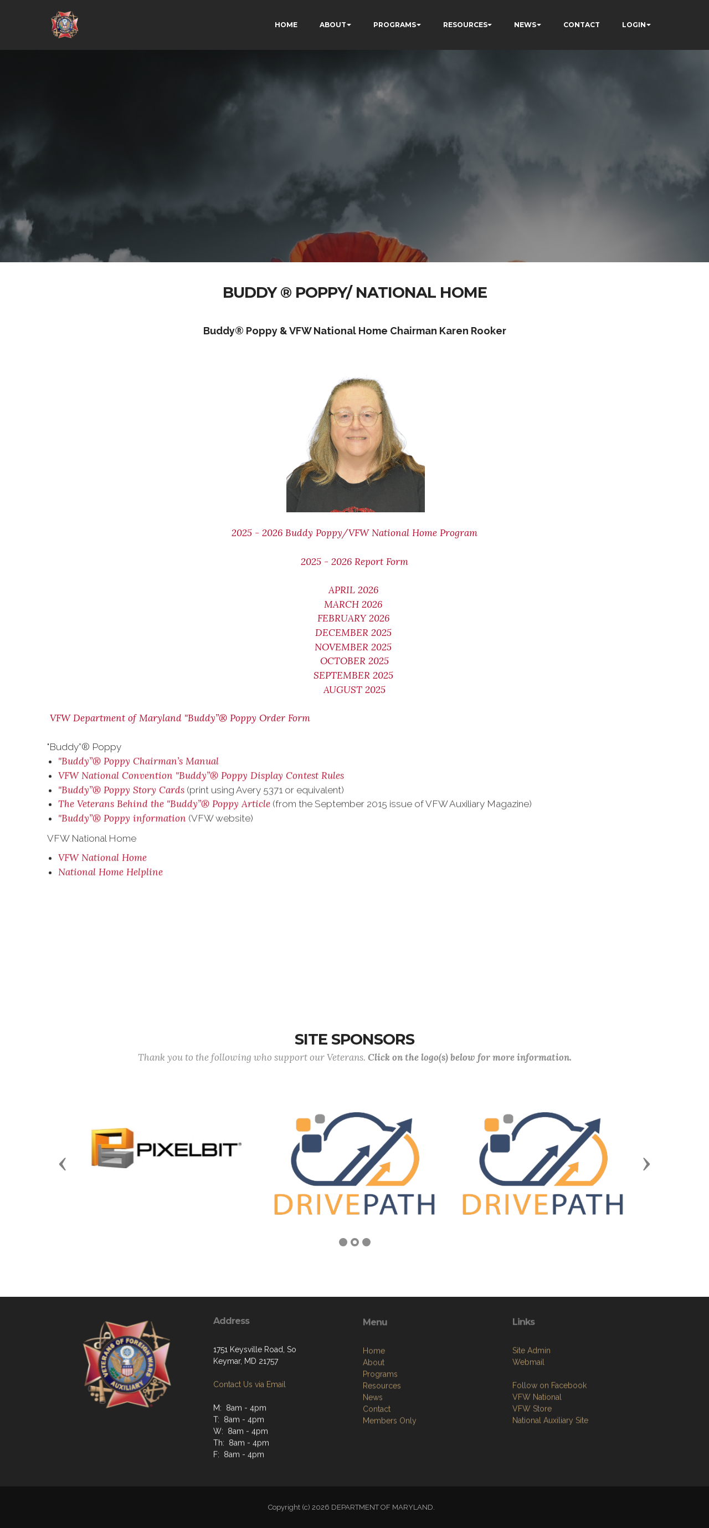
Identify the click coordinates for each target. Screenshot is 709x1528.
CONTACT (581, 25)
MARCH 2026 (354, 604)
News (373, 1469)
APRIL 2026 (354, 590)
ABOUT (333, 25)
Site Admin (531, 1416)
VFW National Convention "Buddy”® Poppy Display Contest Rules (201, 784)
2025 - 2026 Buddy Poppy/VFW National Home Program (354, 533)
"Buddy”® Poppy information (122, 827)
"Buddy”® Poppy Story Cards (121, 798)
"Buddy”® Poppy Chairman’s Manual (138, 769)
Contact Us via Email (249, 1428)
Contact (377, 1481)
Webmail (528, 1427)
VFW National (537, 1462)
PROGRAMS (394, 25)
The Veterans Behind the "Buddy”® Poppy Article (164, 813)
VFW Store (532, 1474)
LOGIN (634, 25)
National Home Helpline (110, 880)
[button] (62, 1163)
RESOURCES (465, 25)
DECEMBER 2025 (353, 633)
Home (374, 1423)
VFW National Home (102, 866)
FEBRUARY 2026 (353, 618)
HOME (286, 25)
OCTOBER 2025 (354, 661)
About (373, 1434)
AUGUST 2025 (354, 690)
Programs (380, 1446)
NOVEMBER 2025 (354, 647)
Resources (382, 1458)
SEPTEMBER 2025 (355, 675)
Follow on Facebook (549, 1450)
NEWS (525, 25)
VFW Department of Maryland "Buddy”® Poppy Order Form (178, 718)
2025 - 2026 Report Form (354, 562)
